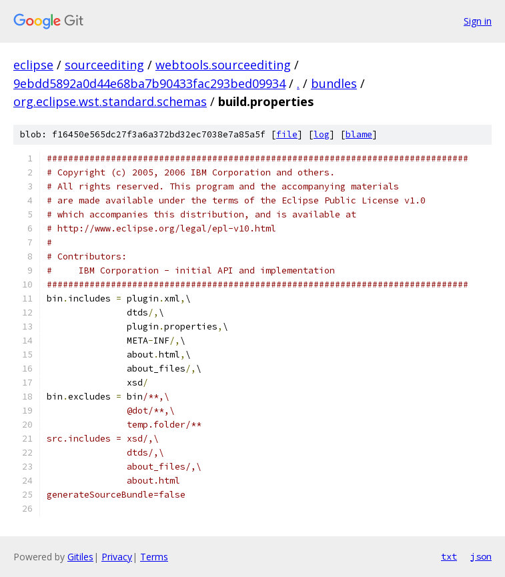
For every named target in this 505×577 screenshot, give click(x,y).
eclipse (33, 65)
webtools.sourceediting (223, 65)
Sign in (478, 21)
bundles (334, 83)
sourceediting (104, 65)
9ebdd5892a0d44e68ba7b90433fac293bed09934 (149, 83)
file (287, 134)
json (481, 556)
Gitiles (80, 556)
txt (449, 556)
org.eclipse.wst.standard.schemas (110, 101)
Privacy (116, 556)
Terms (154, 556)
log (322, 134)
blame (359, 134)
